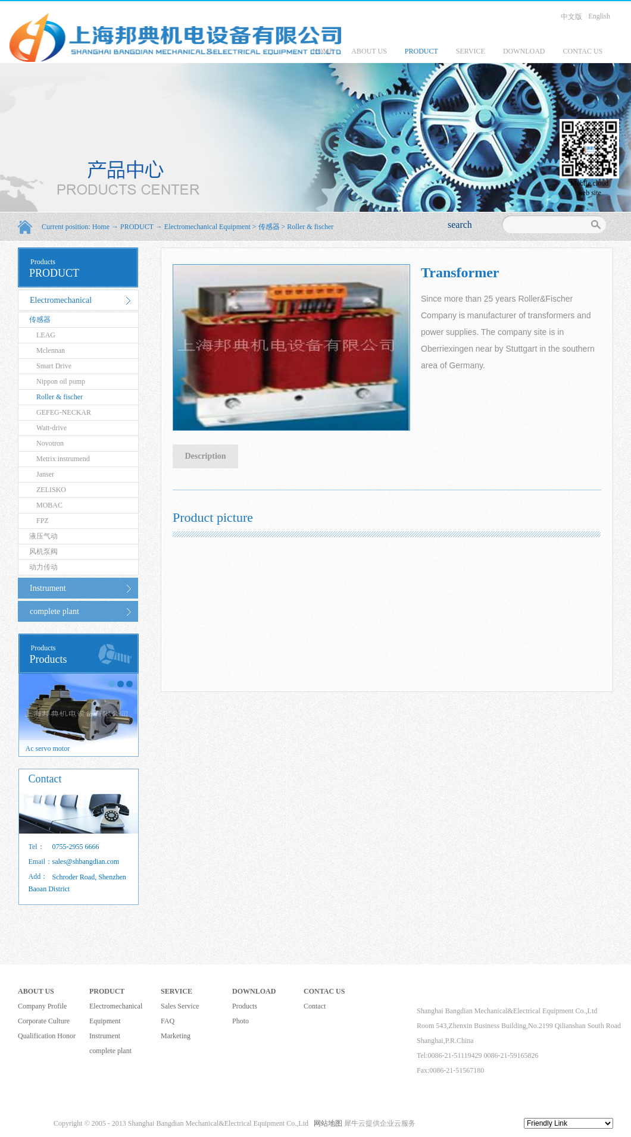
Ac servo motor (48, 748)
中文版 (571, 16)
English (599, 16)
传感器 (269, 227)
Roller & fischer (310, 227)
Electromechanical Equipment (207, 227)
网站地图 (326, 1123)
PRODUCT (137, 227)
